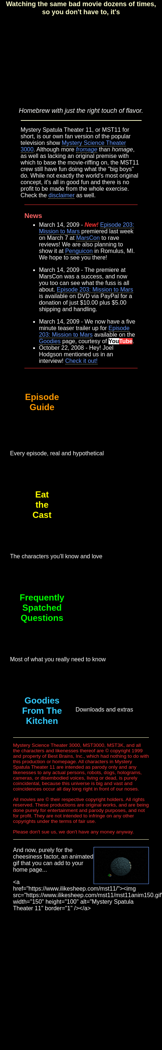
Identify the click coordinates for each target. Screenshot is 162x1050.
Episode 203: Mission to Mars (95, 289)
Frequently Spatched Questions (42, 608)
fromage (87, 149)
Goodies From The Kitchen (42, 711)
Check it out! (81, 361)
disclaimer (61, 195)
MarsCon (88, 238)
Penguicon (79, 251)
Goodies (50, 341)
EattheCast (41, 505)
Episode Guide (42, 402)
